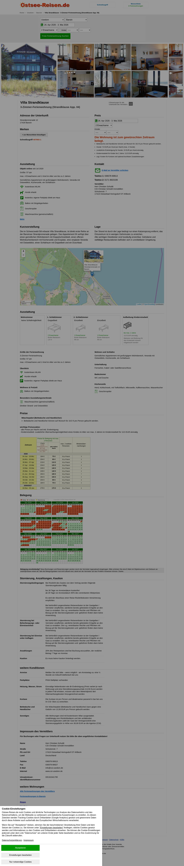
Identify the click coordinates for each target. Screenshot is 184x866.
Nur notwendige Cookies (20, 862)
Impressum (29, 840)
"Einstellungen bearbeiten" (52, 828)
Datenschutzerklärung (12, 840)
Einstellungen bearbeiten (20, 855)
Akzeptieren (20, 848)
